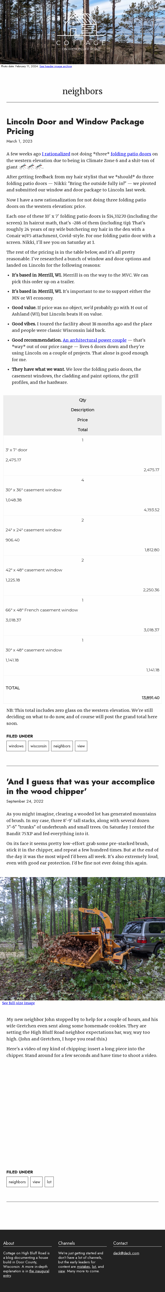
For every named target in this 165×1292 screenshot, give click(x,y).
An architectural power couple (95, 340)
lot (49, 1182)
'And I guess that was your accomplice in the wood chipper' (80, 786)
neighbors (61, 746)
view (81, 746)
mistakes (83, 1266)
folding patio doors (131, 153)
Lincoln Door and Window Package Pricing (75, 126)
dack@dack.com (126, 1253)
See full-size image (18, 1003)
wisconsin (39, 746)
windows (16, 746)
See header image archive (56, 66)
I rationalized (56, 153)
